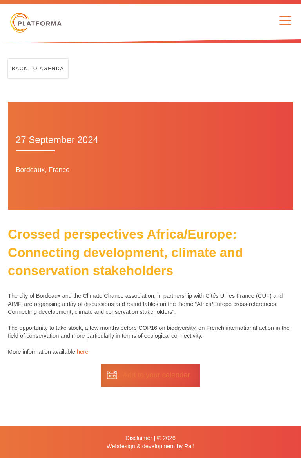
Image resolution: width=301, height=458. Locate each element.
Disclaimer (138, 438)
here (82, 352)
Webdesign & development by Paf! (151, 446)
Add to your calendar (156, 375)
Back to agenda (38, 68)
